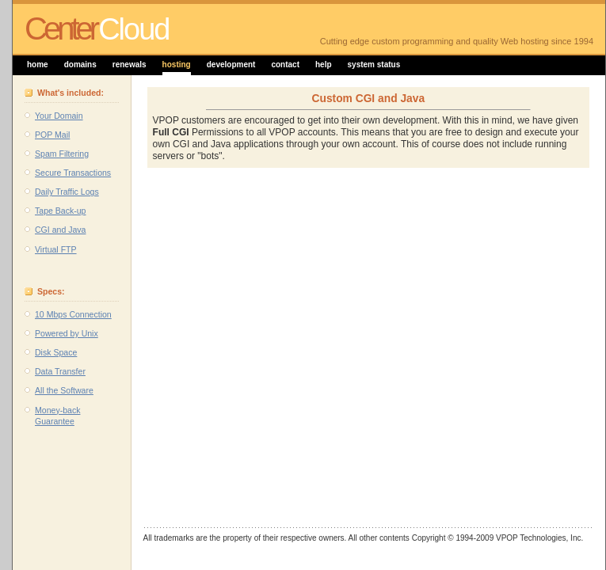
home (37, 64)
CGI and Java (60, 229)
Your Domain (59, 115)
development (231, 64)
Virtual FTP (56, 249)
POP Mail (52, 134)
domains (80, 64)
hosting (176, 64)
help (323, 64)
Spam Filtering (62, 153)
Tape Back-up (60, 210)
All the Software (64, 390)
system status (374, 64)
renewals (129, 64)
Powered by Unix (66, 333)
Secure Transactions (73, 172)
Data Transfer (60, 371)
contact (285, 64)
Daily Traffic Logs (67, 191)
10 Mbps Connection (73, 314)
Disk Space (56, 352)
